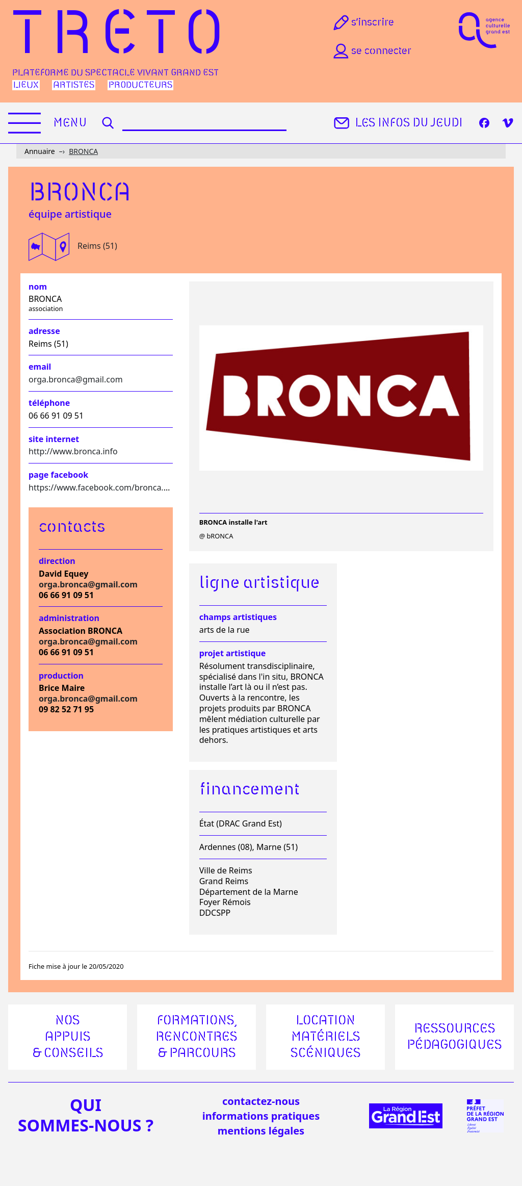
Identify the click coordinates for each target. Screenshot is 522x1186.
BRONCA (83, 151)
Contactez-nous (261, 1101)
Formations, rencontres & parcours (196, 1037)
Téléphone (49, 403)
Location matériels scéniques (326, 1037)
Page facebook (58, 475)
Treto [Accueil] (122, 36)
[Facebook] (484, 123)
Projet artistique (232, 653)
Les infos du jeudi (396, 123)
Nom (38, 286)
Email (40, 367)
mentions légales (261, 1130)
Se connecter (371, 51)
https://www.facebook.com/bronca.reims (107, 487)
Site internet (54, 439)
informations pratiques (261, 1116)
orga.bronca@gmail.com (76, 379)
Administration (69, 618)
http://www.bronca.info (73, 451)
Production (61, 676)
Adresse (44, 331)
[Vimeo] (508, 123)
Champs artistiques (238, 617)
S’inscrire (363, 22)
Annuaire (39, 151)
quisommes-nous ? (85, 1115)
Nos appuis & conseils (67, 1037)
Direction (57, 561)
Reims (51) (97, 245)
